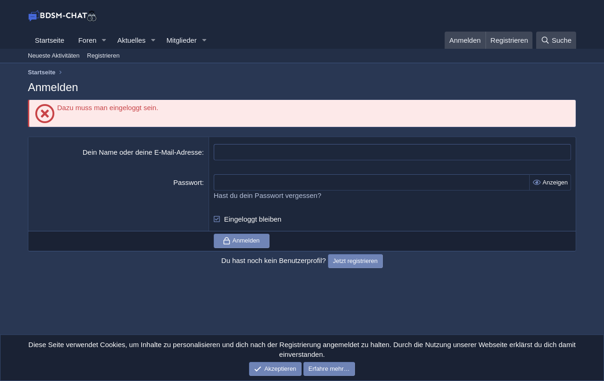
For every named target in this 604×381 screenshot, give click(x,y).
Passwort (187, 182)
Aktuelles (131, 40)
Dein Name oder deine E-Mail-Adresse (142, 152)
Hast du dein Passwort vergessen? (268, 195)
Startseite (49, 40)
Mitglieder (181, 40)
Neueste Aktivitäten (53, 55)
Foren (87, 40)
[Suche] (556, 40)
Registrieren (103, 55)
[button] (103, 40)
